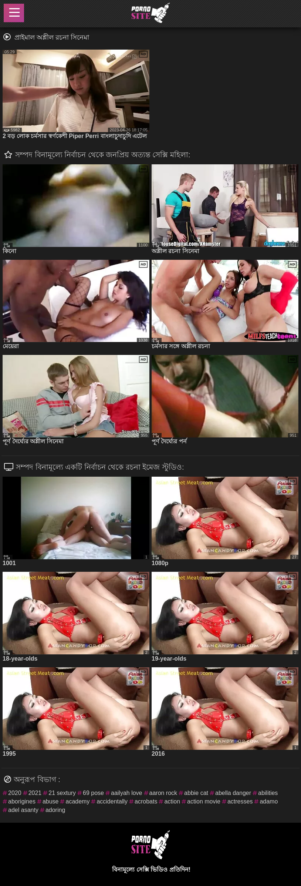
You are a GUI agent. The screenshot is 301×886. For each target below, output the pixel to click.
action (172, 801)
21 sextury (62, 793)
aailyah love (126, 793)
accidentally (112, 801)
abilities (268, 793)
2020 (14, 793)
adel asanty (23, 810)
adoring (55, 810)
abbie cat (196, 793)
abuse (51, 801)
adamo (269, 801)
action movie (203, 801)
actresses (240, 801)
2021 (35, 793)
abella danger (233, 793)
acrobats (146, 801)
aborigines (21, 801)
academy (77, 801)
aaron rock (163, 793)
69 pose (93, 793)
